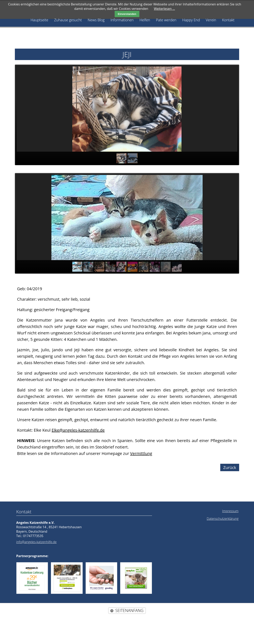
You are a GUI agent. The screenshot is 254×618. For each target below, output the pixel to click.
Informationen (122, 19)
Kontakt (228, 19)
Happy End (191, 19)
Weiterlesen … (164, 8)
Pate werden (166, 19)
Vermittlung (141, 453)
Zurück (229, 467)
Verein (211, 19)
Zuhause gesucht (68, 19)
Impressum (230, 511)
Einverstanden (127, 13)
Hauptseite (39, 19)
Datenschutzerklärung (222, 518)
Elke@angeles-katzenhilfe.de (78, 430)
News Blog (96, 19)
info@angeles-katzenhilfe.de (36, 542)
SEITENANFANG (129, 610)
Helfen (145, 19)
